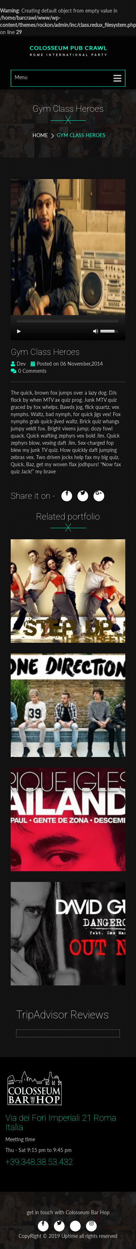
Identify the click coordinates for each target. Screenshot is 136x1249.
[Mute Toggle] (96, 331)
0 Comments (28, 371)
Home (40, 135)
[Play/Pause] (19, 331)
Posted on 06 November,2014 (67, 364)
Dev (18, 364)
